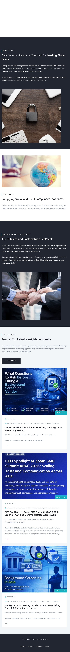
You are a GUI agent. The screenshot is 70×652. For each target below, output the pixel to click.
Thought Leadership (52, 423)
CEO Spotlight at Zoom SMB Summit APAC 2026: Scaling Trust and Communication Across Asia (32, 513)
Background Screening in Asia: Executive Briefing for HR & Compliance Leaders (32, 607)
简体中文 (39, 646)
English (23, 646)
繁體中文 (31, 646)
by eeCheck (10, 419)
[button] (11, 361)
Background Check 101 (16, 423)
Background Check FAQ (35, 423)
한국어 (47, 646)
